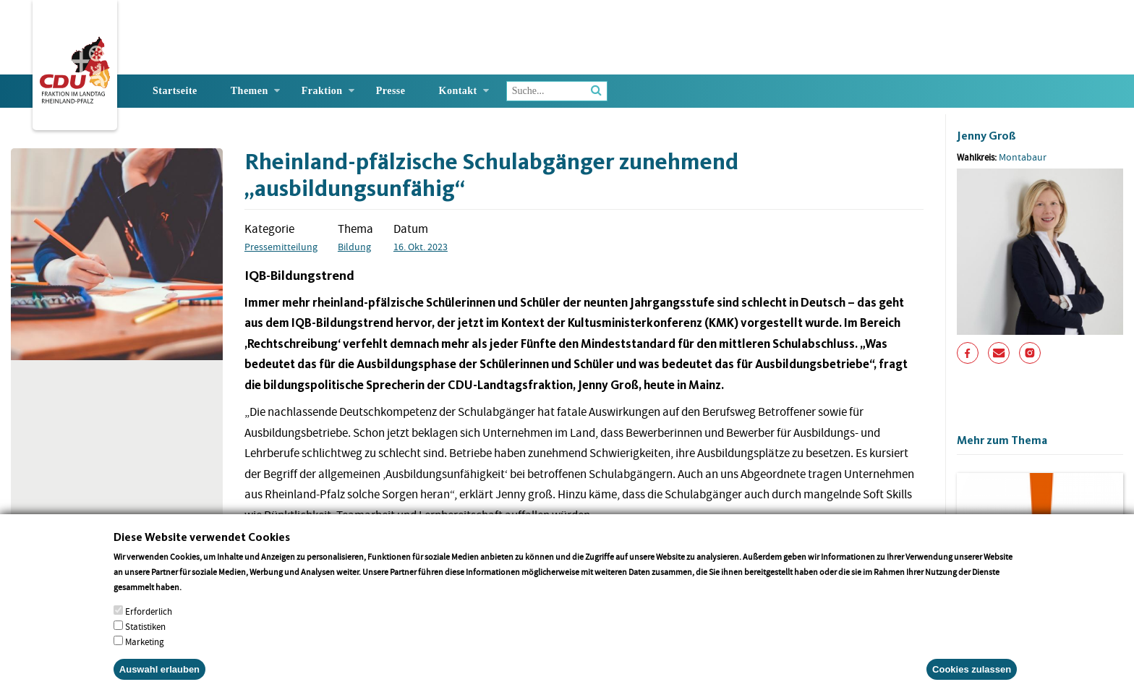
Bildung (354, 246)
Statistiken (145, 630)
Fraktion (322, 90)
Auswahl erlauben (159, 673)
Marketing (144, 645)
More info (202, 590)
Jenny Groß (986, 135)
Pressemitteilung (280, 246)
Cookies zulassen (971, 673)
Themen (249, 90)
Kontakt (458, 90)
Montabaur (1022, 156)
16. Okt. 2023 (420, 246)
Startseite (175, 90)
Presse (391, 90)
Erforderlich (148, 615)
